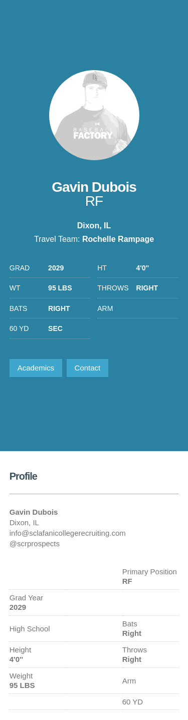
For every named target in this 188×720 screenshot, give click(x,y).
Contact (88, 368)
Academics (36, 368)
